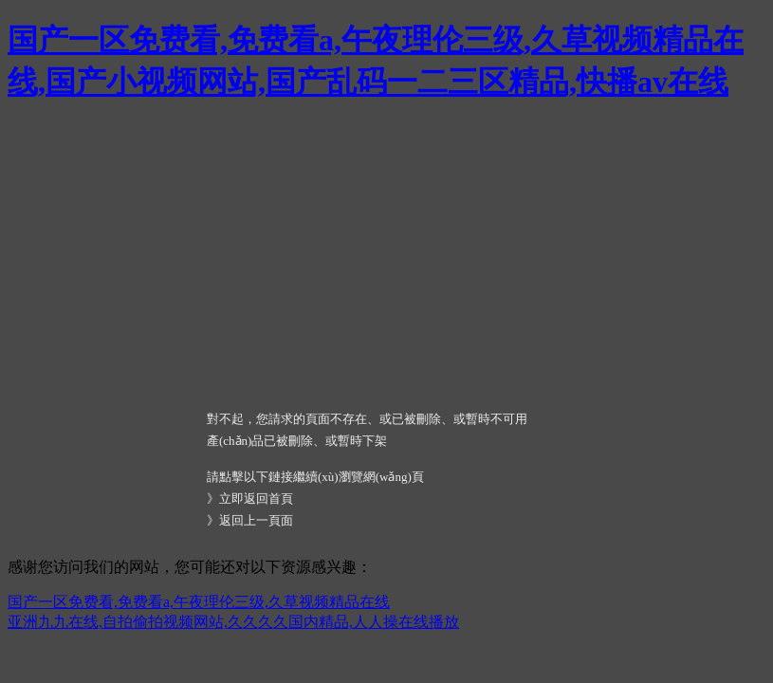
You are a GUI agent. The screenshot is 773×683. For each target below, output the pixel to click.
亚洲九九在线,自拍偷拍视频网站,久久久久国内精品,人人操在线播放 (233, 622)
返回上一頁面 (256, 520)
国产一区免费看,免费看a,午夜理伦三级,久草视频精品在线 (199, 602)
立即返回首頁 (256, 498)
